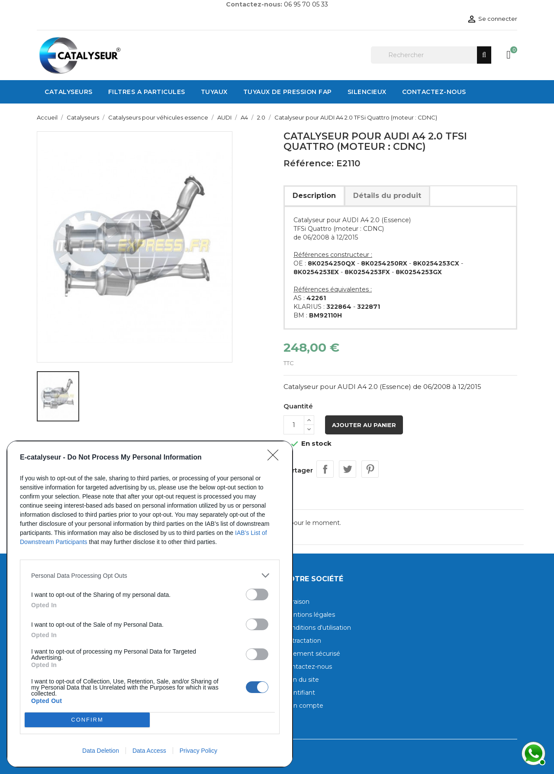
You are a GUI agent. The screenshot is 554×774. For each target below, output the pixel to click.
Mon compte (303, 705)
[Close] (275, 458)
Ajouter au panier (364, 424)
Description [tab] (314, 195)
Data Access (149, 750)
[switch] (257, 594)
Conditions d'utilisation (317, 628)
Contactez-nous (307, 666)
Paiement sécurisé (311, 653)
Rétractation (302, 640)
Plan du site (301, 679)
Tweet (347, 469)
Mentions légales (309, 615)
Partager (325, 469)
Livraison (296, 602)
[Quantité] (293, 424)
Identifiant (299, 692)
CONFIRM (87, 720)
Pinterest (370, 469)
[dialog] (150, 604)
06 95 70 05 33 (306, 4)
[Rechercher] (431, 55)
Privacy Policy (198, 750)
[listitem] (149, 575)
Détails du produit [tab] (387, 195)
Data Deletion (100, 750)
